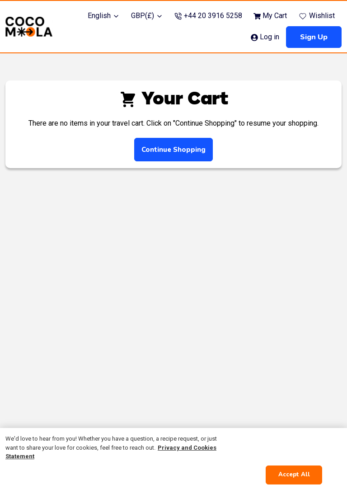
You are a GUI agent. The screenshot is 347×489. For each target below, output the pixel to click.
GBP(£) (147, 15)
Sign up (314, 37)
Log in (265, 37)
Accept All (294, 474)
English (104, 15)
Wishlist (316, 16)
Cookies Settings (294, 447)
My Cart (270, 15)
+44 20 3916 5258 (208, 15)
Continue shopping (173, 149)
